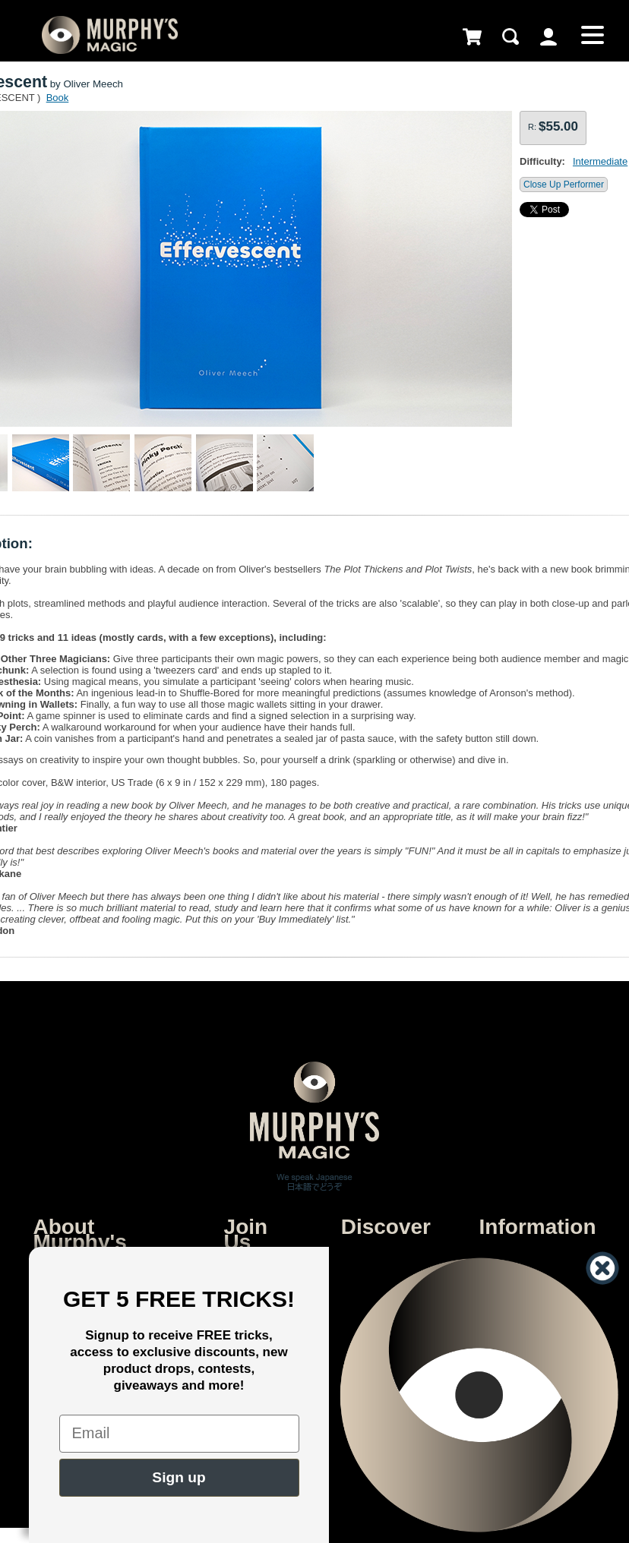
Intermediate (600, 161)
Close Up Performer (563, 184)
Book (57, 97)
